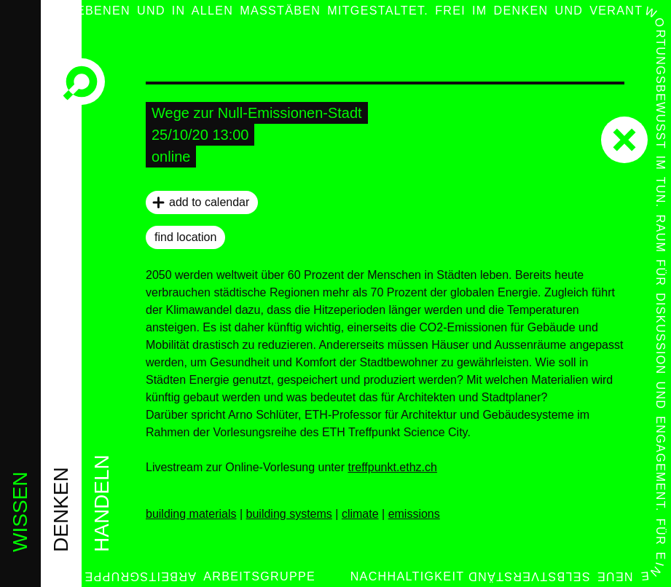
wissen (20, 512)
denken (61, 509)
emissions (414, 514)
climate (360, 514)
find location (185, 237)
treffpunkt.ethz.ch (392, 467)
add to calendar (209, 202)
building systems (289, 514)
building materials (191, 514)
